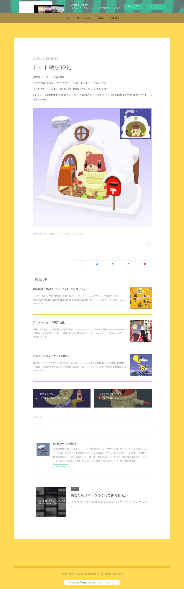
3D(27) (46, 234)
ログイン (156, 6)
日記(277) (54, 234)
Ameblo (115, 18)
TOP (67, 18)
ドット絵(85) (64, 234)
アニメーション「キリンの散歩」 (52, 355)
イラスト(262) (77, 234)
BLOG (101, 18)
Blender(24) (37, 234)
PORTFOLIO (83, 18)
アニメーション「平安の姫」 (49, 322)
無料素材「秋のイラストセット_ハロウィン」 (59, 288)
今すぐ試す (133, 6)
